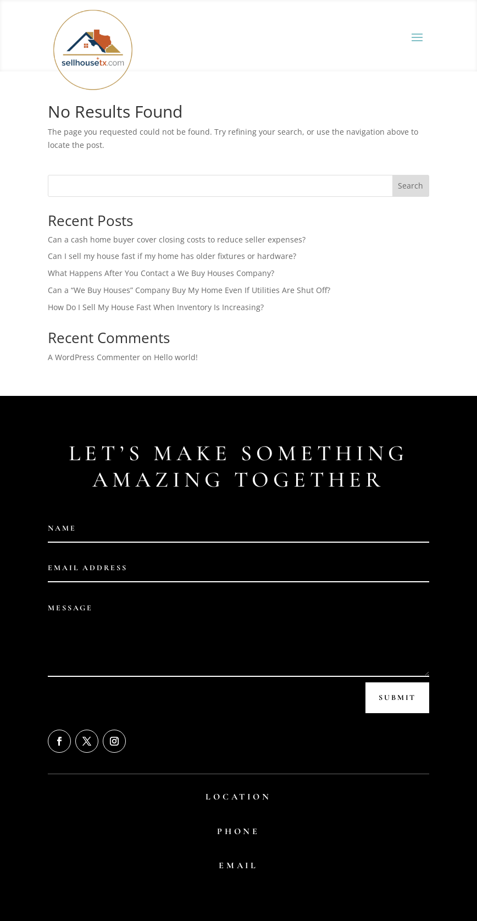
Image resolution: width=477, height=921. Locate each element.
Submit (397, 697)
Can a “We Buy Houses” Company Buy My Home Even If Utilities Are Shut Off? (189, 290)
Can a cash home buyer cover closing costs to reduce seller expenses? (177, 239)
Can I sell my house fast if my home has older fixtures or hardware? (172, 256)
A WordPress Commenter (94, 357)
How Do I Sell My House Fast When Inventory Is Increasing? (156, 307)
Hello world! (176, 357)
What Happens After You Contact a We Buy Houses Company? (161, 273)
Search (410, 185)
